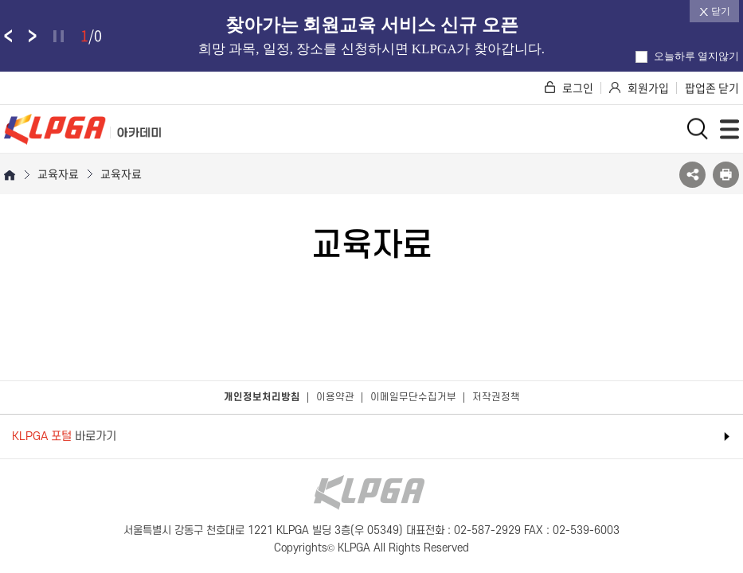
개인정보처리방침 (262, 397)
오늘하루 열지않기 (687, 56)
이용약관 (335, 397)
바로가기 (64, 436)
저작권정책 (496, 397)
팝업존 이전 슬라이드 (8, 36)
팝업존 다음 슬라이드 (33, 36)
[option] (371, 36)
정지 (58, 36)
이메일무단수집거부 (413, 397)
